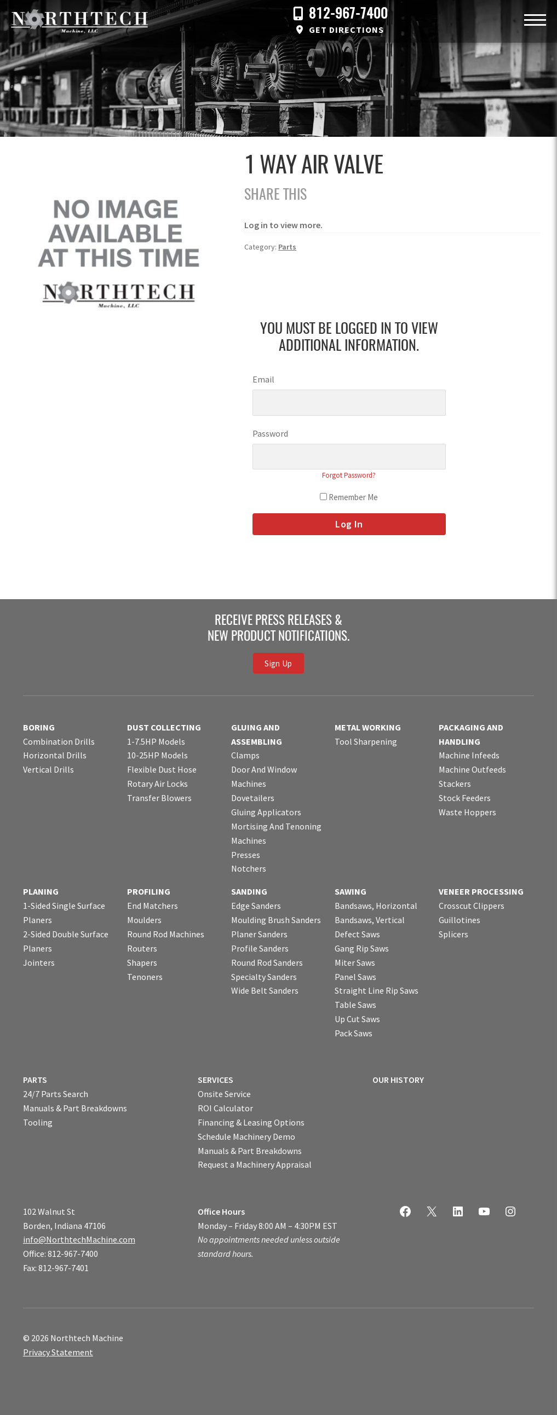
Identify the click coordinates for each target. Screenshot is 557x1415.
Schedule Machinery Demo (246, 1136)
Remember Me (349, 497)
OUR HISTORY (398, 1079)
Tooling (38, 1122)
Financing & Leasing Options (251, 1122)
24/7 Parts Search (55, 1093)
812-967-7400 (348, 14)
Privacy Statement (58, 1352)
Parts (287, 247)
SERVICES (215, 1079)
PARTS (35, 1079)
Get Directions (346, 29)
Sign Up (278, 663)
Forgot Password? (349, 475)
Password (270, 433)
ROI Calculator (225, 1108)
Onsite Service (224, 1093)
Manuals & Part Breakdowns (75, 1108)
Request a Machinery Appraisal (255, 1164)
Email (263, 379)
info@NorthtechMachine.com (79, 1239)
